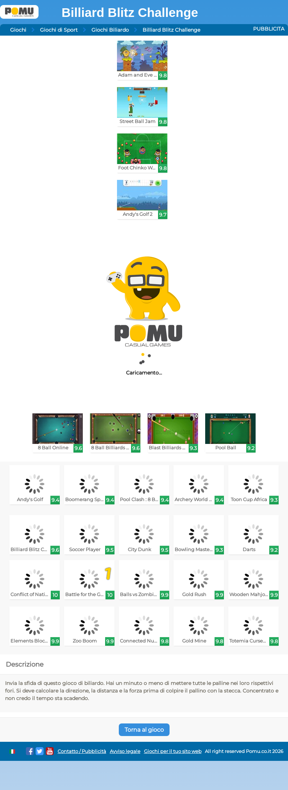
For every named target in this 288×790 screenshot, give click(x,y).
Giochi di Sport (59, 30)
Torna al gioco (144, 729)
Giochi (18, 30)
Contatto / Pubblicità (82, 751)
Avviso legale (125, 751)
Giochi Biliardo (110, 30)
